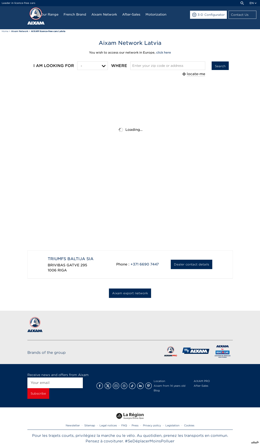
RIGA (62, 270)
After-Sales (201, 385)
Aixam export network (130, 293)
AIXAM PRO (202, 381)
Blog (157, 390)
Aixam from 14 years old (169, 385)
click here (163, 52)
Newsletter (73, 425)
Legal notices (108, 425)
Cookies (189, 425)
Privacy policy (152, 425)
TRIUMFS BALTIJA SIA (71, 259)
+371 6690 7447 (145, 264)
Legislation (172, 425)
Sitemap (89, 425)
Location (159, 381)
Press (135, 425)
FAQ (124, 425)
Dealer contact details (191, 264)
